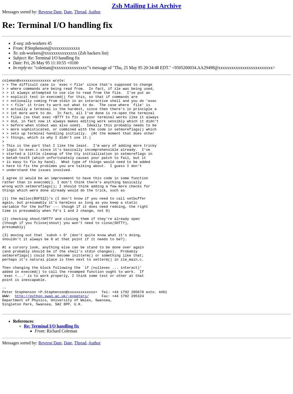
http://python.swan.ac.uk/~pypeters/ (52, 339)
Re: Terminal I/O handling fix (51, 372)
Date (68, 11)
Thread (80, 11)
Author (94, 11)
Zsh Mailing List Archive (146, 5)
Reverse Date (50, 11)
